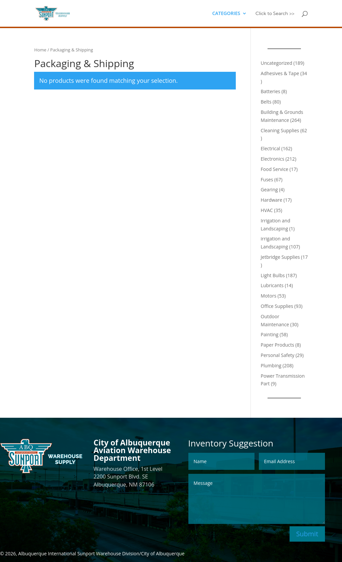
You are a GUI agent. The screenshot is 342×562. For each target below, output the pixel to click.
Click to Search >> (275, 13)
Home (40, 50)
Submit (307, 533)
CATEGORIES (226, 13)
